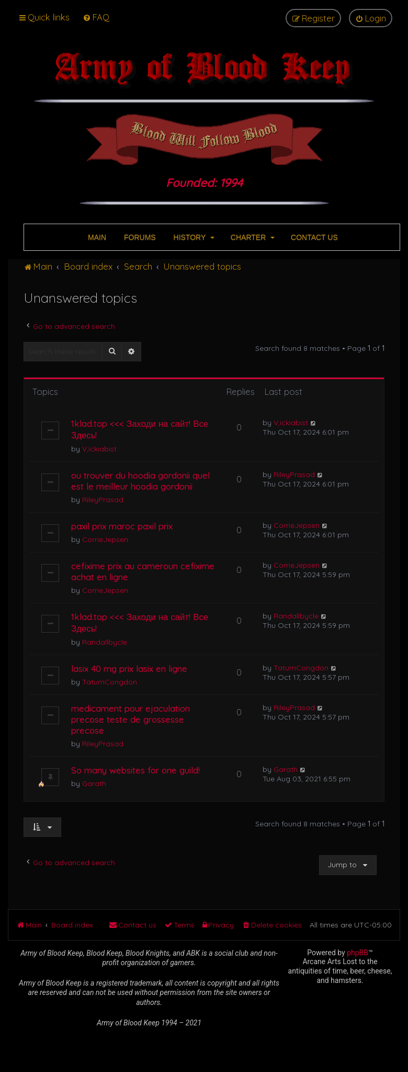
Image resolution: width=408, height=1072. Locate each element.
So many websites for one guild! (135, 770)
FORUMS (139, 237)
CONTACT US (313, 237)
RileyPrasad (102, 499)
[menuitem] (96, 17)
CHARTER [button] (252, 237)
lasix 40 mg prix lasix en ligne (129, 668)
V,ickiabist (99, 449)
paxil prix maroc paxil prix (122, 526)
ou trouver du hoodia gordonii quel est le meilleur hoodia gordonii (140, 481)
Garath (94, 783)
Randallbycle (104, 642)
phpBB (357, 952)
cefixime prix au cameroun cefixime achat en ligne (142, 571)
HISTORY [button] (193, 237)
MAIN (96, 237)
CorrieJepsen (105, 539)
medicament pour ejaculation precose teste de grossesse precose (130, 719)
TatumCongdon (109, 682)
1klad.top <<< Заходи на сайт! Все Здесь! (139, 429)
